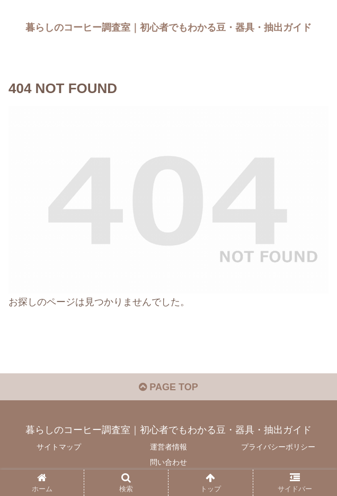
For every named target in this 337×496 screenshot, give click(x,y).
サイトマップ (59, 447)
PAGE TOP (168, 387)
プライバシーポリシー (278, 447)
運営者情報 (168, 447)
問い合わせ (168, 462)
